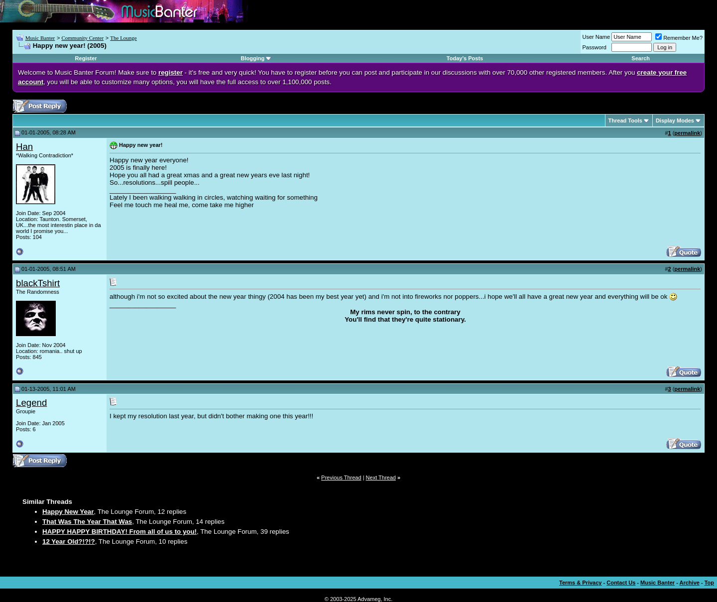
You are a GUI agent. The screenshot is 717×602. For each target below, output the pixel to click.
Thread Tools (625, 120)
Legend (31, 402)
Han (24, 146)
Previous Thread (341, 478)
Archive (690, 583)
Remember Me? (679, 38)
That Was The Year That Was (87, 521)
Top (709, 583)
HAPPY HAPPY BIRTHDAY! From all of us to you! (119, 531)
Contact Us (620, 583)
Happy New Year (68, 511)
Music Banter (40, 38)
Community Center (82, 38)
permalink (687, 133)
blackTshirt (38, 283)
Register (86, 58)
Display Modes (675, 120)
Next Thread (381, 478)
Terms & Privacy (580, 583)
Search (640, 58)
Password (594, 47)
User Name (596, 37)
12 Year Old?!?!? (68, 541)
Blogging (253, 58)
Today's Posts (465, 58)
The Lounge (123, 38)
